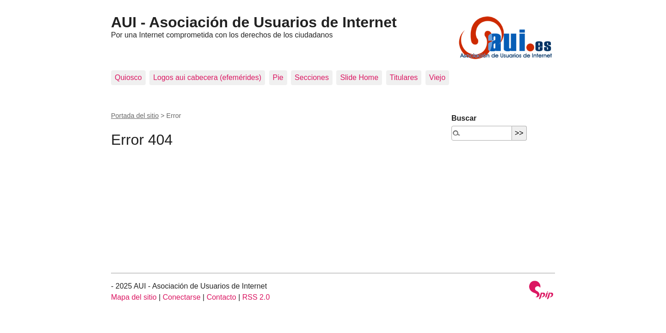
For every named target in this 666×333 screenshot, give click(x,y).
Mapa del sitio (134, 297)
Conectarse (182, 297)
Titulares (404, 77)
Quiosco (128, 77)
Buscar (463, 118)
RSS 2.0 (256, 297)
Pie (278, 77)
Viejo (437, 77)
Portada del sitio (135, 115)
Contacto (221, 297)
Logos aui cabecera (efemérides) (207, 77)
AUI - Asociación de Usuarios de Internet (254, 22)
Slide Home (359, 77)
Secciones (312, 77)
